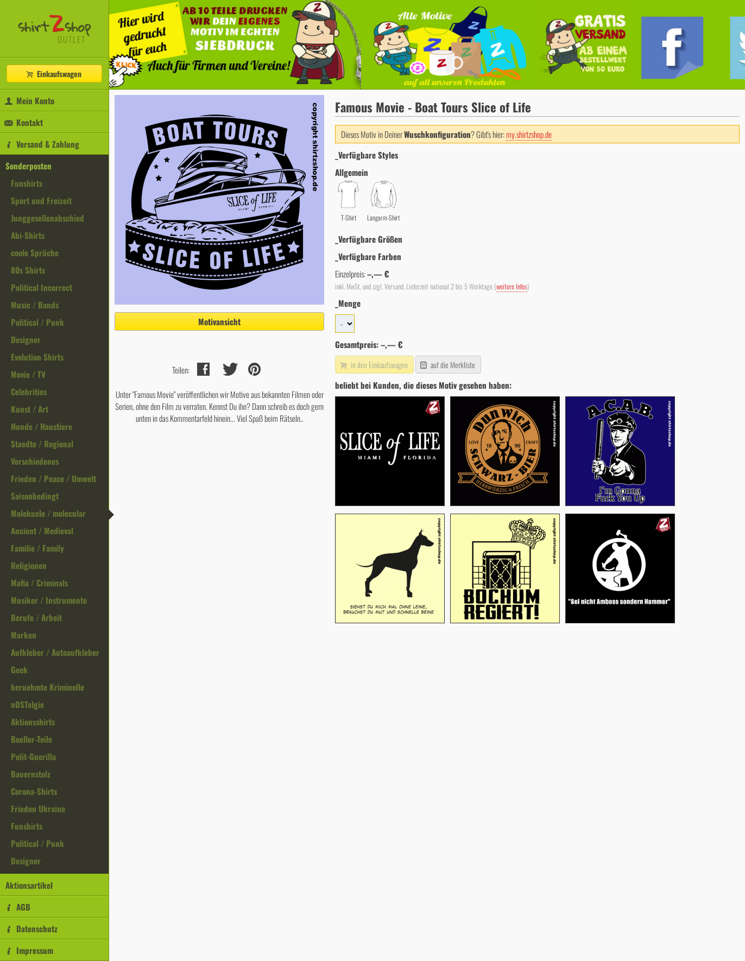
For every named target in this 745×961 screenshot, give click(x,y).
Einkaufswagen (53, 73)
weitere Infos (511, 286)
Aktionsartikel (29, 885)
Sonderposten (28, 166)
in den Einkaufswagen (373, 364)
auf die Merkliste (447, 364)
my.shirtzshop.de (529, 134)
